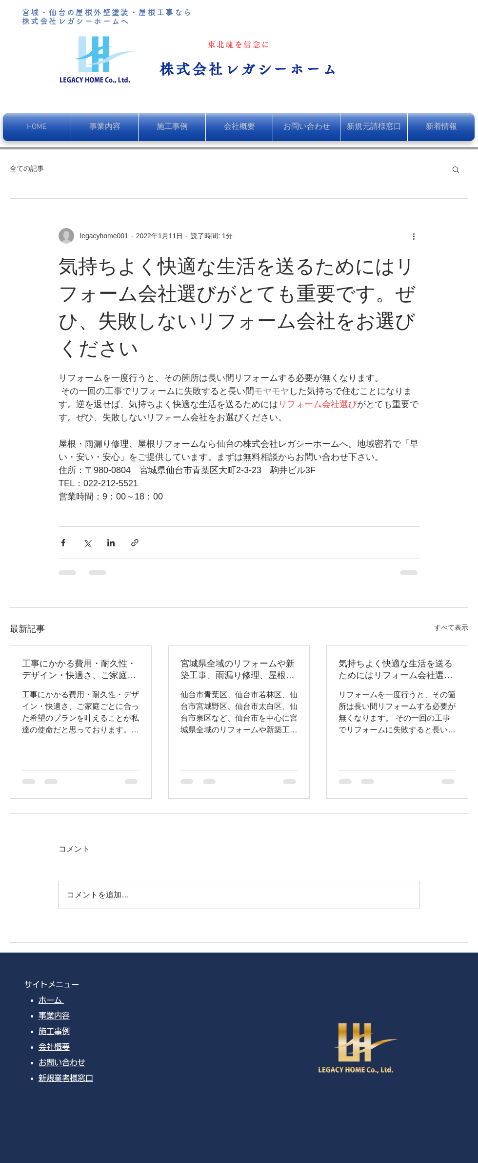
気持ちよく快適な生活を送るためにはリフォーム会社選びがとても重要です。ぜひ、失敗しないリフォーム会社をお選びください (396, 670)
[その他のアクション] (413, 236)
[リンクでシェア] (134, 542)
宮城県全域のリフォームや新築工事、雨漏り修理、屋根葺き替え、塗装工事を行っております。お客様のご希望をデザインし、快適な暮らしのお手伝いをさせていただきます (237, 670)
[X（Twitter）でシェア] (87, 542)
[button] (455, 169)
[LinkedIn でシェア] (111, 542)
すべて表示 (451, 627)
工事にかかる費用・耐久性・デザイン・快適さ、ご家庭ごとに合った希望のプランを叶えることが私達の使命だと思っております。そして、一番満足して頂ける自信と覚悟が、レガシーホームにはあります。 (79, 670)
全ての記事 (27, 168)
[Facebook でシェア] (63, 542)
